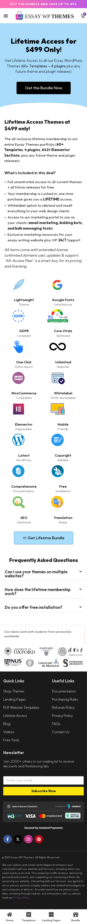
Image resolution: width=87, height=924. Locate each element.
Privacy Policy (62, 716)
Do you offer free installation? (33, 607)
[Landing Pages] (51, 914)
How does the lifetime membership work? (37, 591)
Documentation (64, 691)
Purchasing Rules (65, 699)
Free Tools (11, 740)
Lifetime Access (15, 716)
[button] (5, 15)
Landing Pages (14, 699)
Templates (29, 920)
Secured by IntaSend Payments (43, 827)
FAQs (56, 724)
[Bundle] (75, 914)
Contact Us (60, 732)
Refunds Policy (63, 708)
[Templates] (28, 914)
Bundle (75, 920)
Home (10, 920)
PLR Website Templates (21, 708)
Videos (8, 732)
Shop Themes (13, 691)
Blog (6, 724)
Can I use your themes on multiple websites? (36, 573)
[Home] (9, 914)
